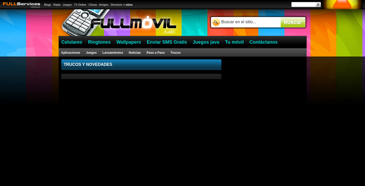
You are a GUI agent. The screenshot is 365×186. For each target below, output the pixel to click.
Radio (57, 4)
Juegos (67, 4)
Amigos (103, 4)
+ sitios (128, 4)
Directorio (116, 4)
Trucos (175, 53)
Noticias (135, 53)
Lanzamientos (113, 53)
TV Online (80, 4)
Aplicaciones (70, 53)
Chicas (93, 4)
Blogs (47, 4)
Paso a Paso (155, 53)
